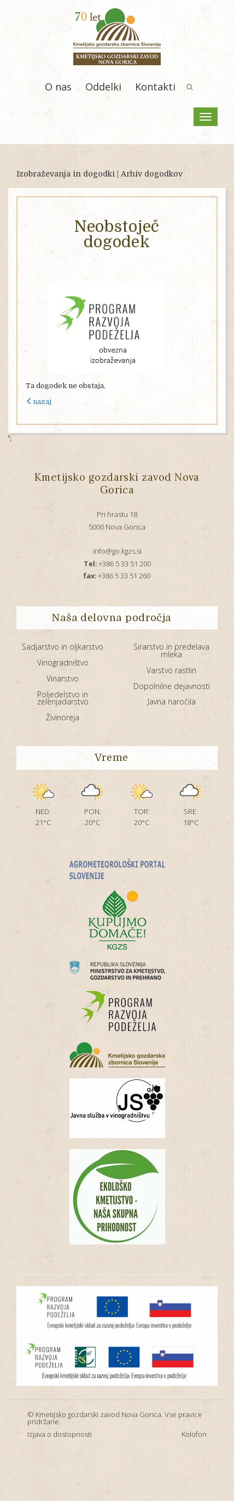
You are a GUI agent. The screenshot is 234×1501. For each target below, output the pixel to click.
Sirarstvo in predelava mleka (171, 650)
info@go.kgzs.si (117, 551)
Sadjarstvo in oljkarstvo (62, 646)
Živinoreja (62, 717)
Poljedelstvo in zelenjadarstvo (63, 698)
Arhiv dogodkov (152, 173)
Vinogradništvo (63, 662)
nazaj (38, 401)
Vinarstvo (62, 678)
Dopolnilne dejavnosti (171, 686)
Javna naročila (172, 701)
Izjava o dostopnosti (59, 1434)
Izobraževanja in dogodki (65, 173)
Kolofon (194, 1434)
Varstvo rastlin (171, 670)
